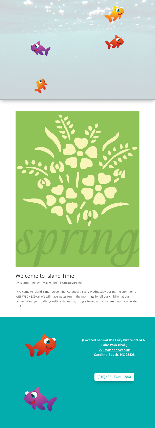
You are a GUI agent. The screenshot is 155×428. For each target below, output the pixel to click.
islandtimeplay (30, 283)
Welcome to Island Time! (46, 275)
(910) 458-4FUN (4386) (114, 377)
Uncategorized (72, 283)
